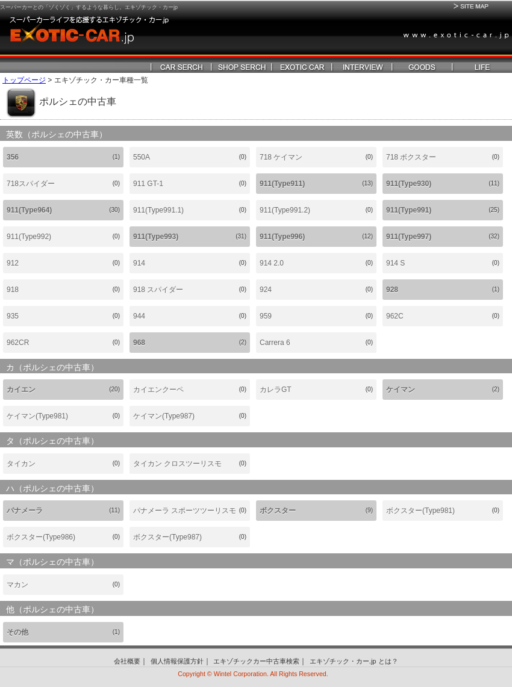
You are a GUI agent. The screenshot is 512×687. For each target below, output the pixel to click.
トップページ (24, 80)
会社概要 (127, 661)
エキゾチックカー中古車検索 (256, 661)
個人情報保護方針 (177, 661)
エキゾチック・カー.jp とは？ (354, 661)
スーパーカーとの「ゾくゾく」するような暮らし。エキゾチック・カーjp (89, 7)
